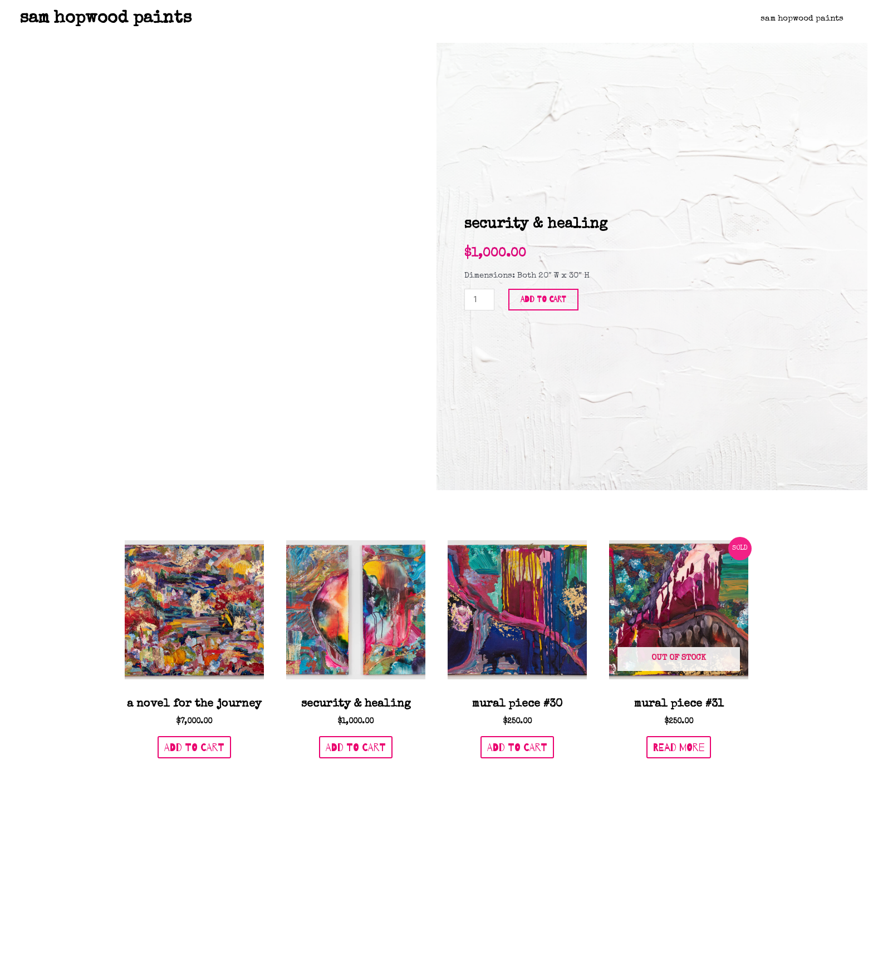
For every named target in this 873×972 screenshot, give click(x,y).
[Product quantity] (479, 249)
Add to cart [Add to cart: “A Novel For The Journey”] (194, 646)
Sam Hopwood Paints (803, 18)
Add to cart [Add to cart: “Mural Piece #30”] (517, 646)
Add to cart (544, 249)
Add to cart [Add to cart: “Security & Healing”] (356, 646)
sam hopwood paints (105, 18)
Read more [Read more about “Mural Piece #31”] (678, 646)
